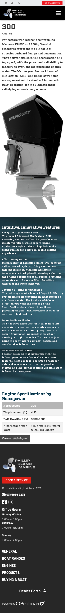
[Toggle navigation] (58, 13)
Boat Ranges (13, 558)
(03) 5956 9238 (13, 494)
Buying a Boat (14, 579)
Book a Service (17, 480)
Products (11, 572)
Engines (9, 565)
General (9, 551)
